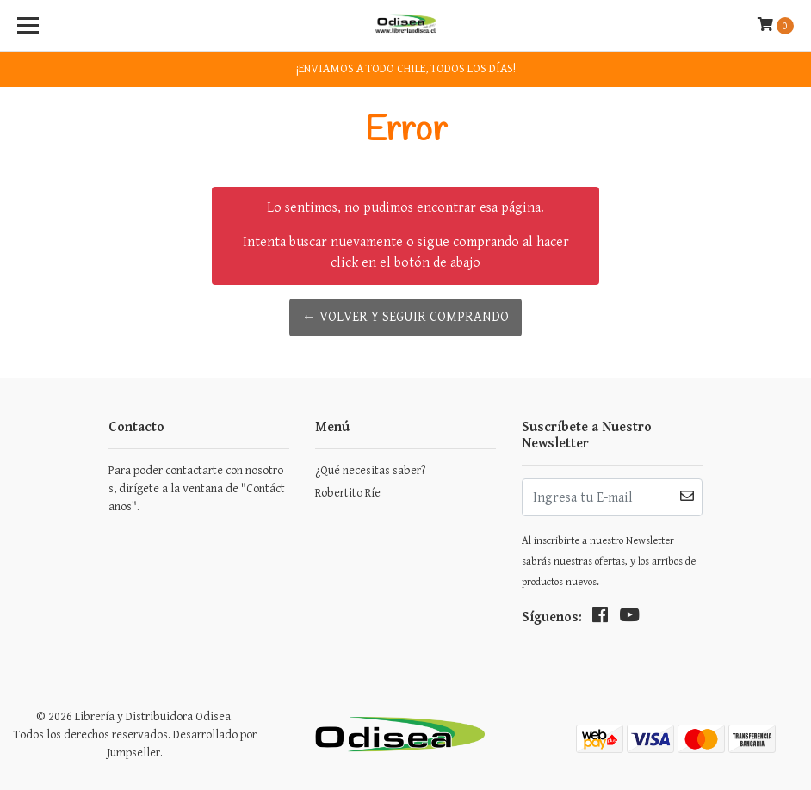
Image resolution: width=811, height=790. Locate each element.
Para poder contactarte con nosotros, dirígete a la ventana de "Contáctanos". (196, 489)
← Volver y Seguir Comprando (405, 317)
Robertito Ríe (348, 493)
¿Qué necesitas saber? (370, 471)
